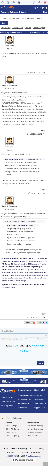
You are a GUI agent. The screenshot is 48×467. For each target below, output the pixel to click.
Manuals (28, 28)
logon (16, 346)
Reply (4, 24)
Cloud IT (9, 423)
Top (46, 336)
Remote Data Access (35, 430)
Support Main (5, 28)
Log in (35, 7)
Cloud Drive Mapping (35, 426)
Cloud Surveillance (8, 402)
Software (14, 13)
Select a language (24, 461)
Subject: (3, 33)
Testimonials (11, 453)
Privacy (41, 449)
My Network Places (35, 19)
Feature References (14, 419)
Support (33, 449)
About (6, 449)
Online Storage (33, 423)
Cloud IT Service (7, 398)
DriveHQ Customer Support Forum (14, 19)
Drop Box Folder (33, 436)
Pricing (22, 13)
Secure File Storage (34, 433)
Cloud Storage (11, 426)
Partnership (22, 449)
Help (45, 13)
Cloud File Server (12, 430)
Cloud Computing (12, 436)
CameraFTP (23, 453)
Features (5, 13)
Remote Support (39, 28)
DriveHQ (21, 457)
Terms (13, 449)
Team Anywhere (7, 406)
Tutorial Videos (17, 28)
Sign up (43, 7)
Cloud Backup (11, 433)
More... (10, 175)
